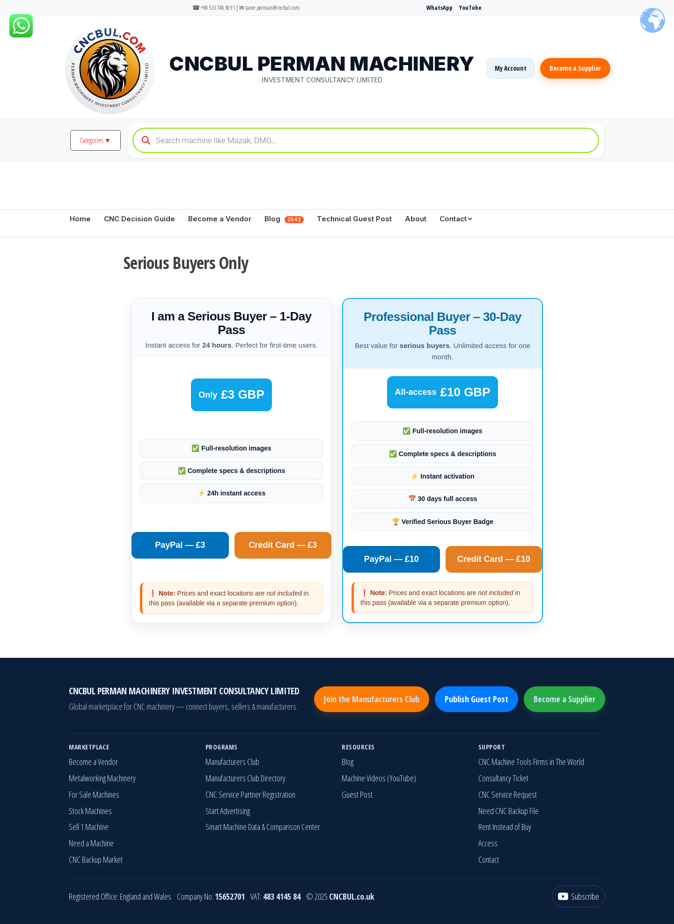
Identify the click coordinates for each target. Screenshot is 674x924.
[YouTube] (578, 897)
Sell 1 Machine (89, 826)
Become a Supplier (575, 68)
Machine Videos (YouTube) (379, 778)
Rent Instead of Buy (504, 826)
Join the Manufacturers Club (371, 699)
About (415, 218)
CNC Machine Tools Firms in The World (531, 761)
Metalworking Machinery (102, 778)
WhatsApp (439, 7)
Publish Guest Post (476, 699)
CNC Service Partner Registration (250, 794)
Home (80, 218)
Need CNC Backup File (508, 810)
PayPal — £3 (180, 545)
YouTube (470, 7)
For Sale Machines (94, 794)
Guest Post (357, 794)
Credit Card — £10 (493, 559)
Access (488, 843)
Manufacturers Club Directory (245, 778)
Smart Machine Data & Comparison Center (262, 826)
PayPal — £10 (391, 559)
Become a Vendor (219, 218)
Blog (284, 218)
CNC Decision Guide (139, 218)
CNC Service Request (507, 794)
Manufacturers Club (232, 761)
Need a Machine (91, 843)
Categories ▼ (95, 140)
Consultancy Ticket (503, 778)
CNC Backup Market (96, 859)
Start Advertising (227, 810)
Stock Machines (90, 810)
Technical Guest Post (354, 218)
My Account (511, 68)
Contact (453, 218)
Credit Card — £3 (283, 545)
